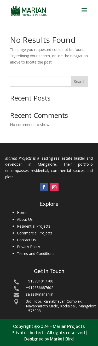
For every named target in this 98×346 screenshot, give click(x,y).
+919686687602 (39, 287)
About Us (25, 219)
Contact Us (26, 239)
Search (79, 81)
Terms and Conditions (35, 253)
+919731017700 (39, 281)
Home (22, 212)
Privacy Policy (28, 246)
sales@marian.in (39, 294)
